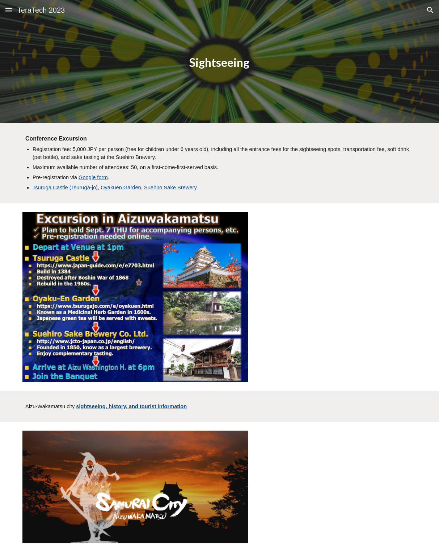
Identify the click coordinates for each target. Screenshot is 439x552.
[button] (8, 10)
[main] (219, 61)
